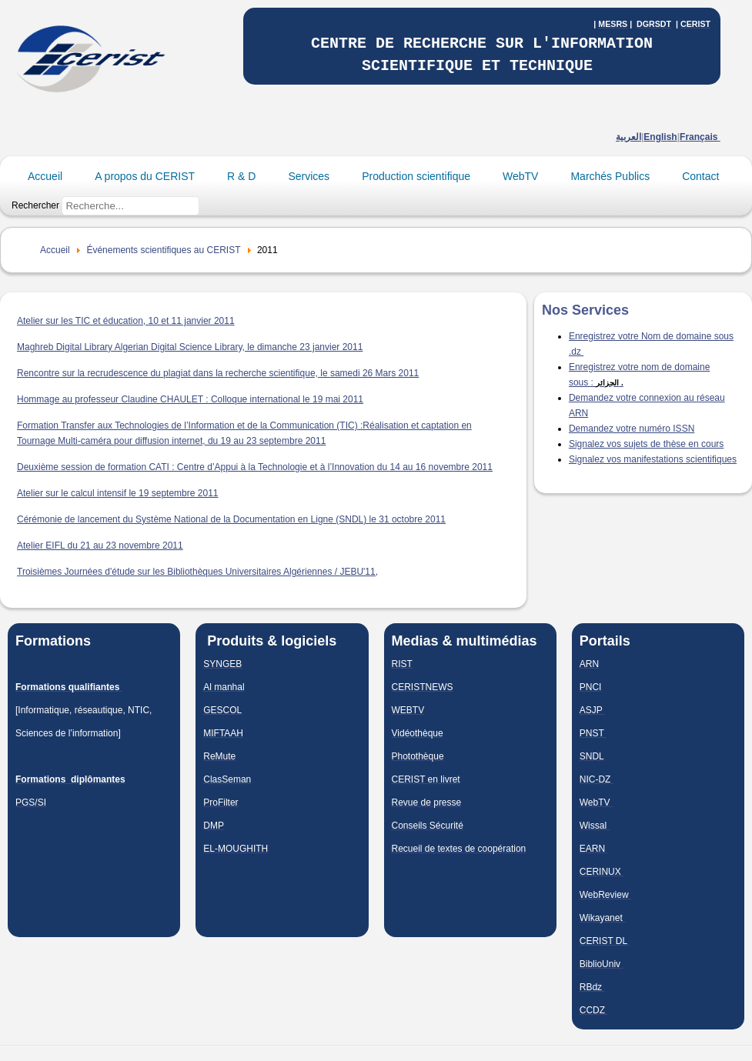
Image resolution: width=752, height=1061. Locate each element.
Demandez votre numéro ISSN (631, 428)
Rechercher (35, 205)
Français (700, 137)
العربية (628, 137)
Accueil (45, 176)
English (660, 137)
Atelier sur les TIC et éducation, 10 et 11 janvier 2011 (126, 320)
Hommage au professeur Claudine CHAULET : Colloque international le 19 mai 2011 (190, 399)
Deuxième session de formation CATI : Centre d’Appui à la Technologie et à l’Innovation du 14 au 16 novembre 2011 (255, 467)
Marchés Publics (610, 176)
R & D (241, 176)
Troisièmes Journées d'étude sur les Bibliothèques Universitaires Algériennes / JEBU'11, (197, 571)
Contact (700, 176)
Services (308, 176)
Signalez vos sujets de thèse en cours (646, 444)
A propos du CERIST (145, 176)
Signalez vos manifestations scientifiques (653, 459)
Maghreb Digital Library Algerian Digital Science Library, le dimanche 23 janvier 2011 (190, 347)
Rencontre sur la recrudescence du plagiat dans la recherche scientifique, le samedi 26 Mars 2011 (218, 373)
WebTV (520, 176)
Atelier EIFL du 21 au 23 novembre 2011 (100, 545)
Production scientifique (416, 176)
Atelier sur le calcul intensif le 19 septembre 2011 (117, 493)
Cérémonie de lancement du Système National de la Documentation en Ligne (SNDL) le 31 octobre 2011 (231, 519)
